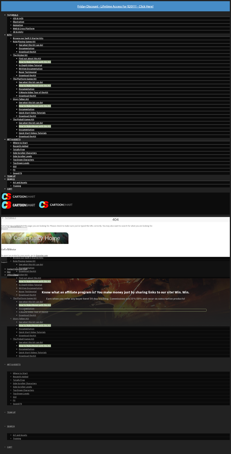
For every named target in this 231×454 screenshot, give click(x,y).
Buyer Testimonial (28, 72)
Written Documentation (30, 68)
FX (14, 169)
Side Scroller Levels (22, 156)
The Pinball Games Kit (23, 119)
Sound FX (17, 173)
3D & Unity (18, 31)
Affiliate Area (12, 275)
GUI (14, 166)
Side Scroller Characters (25, 152)
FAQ (9, 272)
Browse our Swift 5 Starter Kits (28, 38)
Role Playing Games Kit (24, 41)
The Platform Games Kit (25, 78)
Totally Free (19, 149)
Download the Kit (27, 51)
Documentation (26, 48)
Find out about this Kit (30, 58)
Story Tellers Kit (21, 99)
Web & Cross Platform (23, 28)
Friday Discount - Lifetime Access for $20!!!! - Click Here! (115, 6)
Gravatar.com (42, 255)
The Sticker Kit (20, 55)
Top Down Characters (23, 159)
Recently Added (20, 146)
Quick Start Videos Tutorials (33, 133)
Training (17, 185)
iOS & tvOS (18, 18)
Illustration (18, 21)
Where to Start (20, 142)
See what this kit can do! (31, 82)
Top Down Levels (21, 163)
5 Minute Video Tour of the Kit (33, 92)
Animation (18, 25)
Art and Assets (20, 182)
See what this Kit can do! (31, 45)
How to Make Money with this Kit (35, 62)
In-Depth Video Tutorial (30, 65)
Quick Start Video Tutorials (32, 112)
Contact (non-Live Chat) (17, 269)
